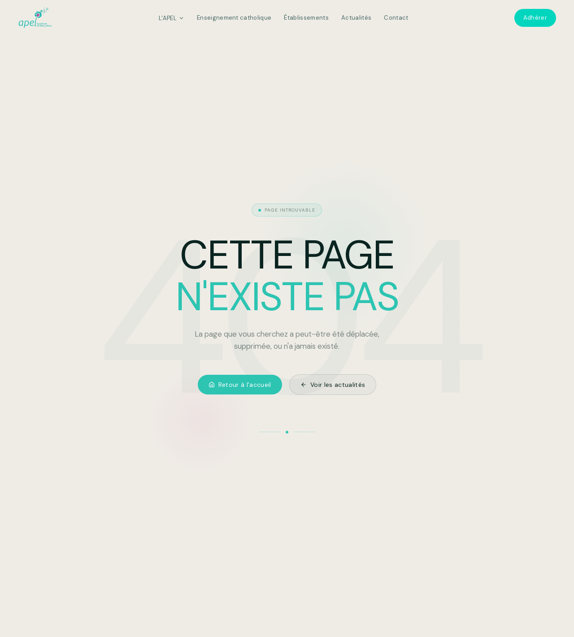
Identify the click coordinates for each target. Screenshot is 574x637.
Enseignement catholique (234, 16)
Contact (396, 16)
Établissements (306, 16)
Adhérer (535, 16)
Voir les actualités (332, 385)
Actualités (356, 16)
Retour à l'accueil (240, 385)
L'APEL (171, 16)
